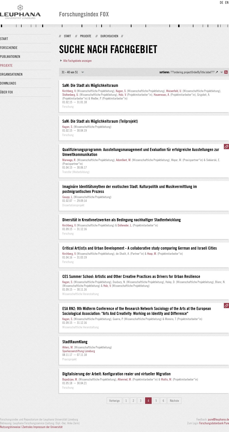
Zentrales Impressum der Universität (42, 427)
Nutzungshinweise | (11, 427)
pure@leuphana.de (218, 419)
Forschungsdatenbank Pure (214, 423)
